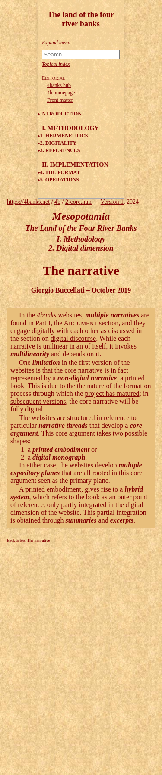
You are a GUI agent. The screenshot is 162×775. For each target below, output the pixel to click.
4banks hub (59, 85)
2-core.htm (78, 202)
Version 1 (112, 202)
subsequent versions (38, 401)
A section (91, 323)
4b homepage (61, 93)
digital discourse (73, 338)
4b (57, 202)
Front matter (60, 100)
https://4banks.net (28, 202)
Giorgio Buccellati (58, 290)
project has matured (112, 393)
